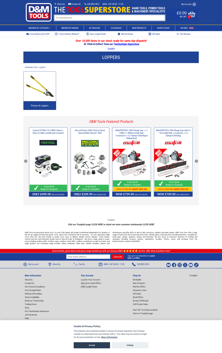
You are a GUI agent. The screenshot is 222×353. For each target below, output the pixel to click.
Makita (75, 237)
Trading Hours (31, 304)
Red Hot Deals (125, 34)
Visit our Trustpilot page (143, 313)
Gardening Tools (31, 67)
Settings (130, 345)
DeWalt (137, 241)
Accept (92, 345)
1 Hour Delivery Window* (67, 34)
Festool (28, 239)
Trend (101, 237)
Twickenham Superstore (126, 44)
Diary (27, 307)
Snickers (121, 241)
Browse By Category (40, 28)
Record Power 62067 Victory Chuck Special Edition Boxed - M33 (90, 131)
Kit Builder (94, 28)
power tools (53, 235)
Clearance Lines (139, 290)
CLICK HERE (97, 224)
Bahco (157, 235)
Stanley (151, 235)
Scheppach (79, 239)
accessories (84, 235)
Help (27, 318)
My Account (188, 4)
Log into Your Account (90, 279)
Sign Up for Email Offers (91, 283)
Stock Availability (32, 297)
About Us (59, 4)
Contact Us (74, 4)
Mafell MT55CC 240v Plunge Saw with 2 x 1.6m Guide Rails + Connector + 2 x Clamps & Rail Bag (173, 133)
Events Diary (163, 28)
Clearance (116, 28)
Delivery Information (33, 293)
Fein (35, 239)
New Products (139, 28)
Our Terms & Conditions (35, 286)
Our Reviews (183, 33)
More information (109, 337)
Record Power (67, 239)
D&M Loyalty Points (89, 286)
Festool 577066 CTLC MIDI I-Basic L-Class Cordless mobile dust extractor (48, 131)
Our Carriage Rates (33, 290)
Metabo (94, 237)
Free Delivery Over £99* (38, 33)
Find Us (79, 264)
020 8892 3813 (91, 4)
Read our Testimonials (34, 300)
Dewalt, (81, 237)
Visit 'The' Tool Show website (145, 310)
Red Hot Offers (139, 286)
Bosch (87, 237)
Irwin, (146, 235)
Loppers (42, 67)
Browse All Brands (140, 300)
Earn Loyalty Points (96, 33)
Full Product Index (140, 304)
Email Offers (138, 297)
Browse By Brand (70, 28)
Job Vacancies (31, 314)
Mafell (106, 237)
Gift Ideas (154, 34)
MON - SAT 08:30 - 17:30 (113, 4)
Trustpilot (111, 48)
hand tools (63, 235)
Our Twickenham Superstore (37, 311)
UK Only (187, 28)
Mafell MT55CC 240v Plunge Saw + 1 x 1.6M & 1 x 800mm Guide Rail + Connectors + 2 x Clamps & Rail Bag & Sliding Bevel (131, 134)
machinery (72, 235)
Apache (128, 241)
